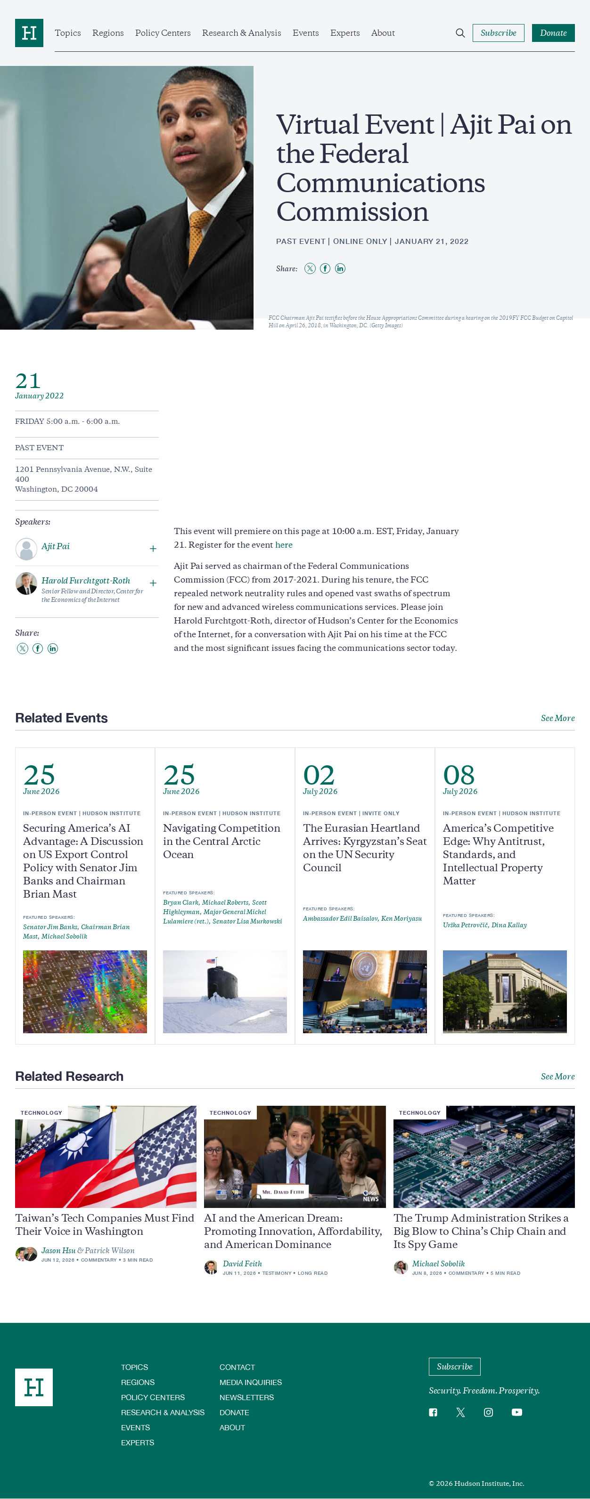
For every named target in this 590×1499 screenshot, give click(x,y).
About (383, 33)
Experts (345, 33)
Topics (68, 33)
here (284, 545)
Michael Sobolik (438, 1264)
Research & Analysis (241, 33)
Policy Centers (163, 33)
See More (558, 718)
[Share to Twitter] (310, 268)
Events (306, 33)
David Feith (242, 1264)
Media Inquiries (251, 1381)
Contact (237, 1366)
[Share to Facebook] (325, 268)
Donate (234, 1412)
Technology (41, 1113)
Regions (108, 33)
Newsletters (247, 1397)
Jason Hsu (58, 1251)
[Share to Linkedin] (340, 268)
